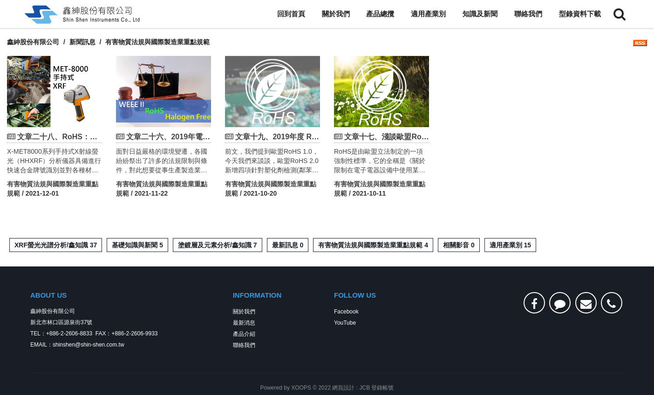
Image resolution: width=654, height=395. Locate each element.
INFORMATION (257, 296)
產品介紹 (244, 335)
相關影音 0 (459, 245)
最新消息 (244, 323)
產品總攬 (380, 14)
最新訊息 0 (288, 245)
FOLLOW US (355, 296)
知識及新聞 (480, 14)
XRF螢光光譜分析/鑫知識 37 (55, 245)
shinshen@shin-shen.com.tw (88, 345)
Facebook (346, 312)
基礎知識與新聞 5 (137, 245)
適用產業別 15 (510, 245)
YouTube (345, 323)
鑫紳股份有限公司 (33, 42)
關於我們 (336, 14)
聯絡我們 (528, 14)
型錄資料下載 (580, 14)
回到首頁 (291, 14)
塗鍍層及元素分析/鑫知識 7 (217, 245)
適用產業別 (428, 14)
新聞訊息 (82, 42)
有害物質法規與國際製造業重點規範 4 (373, 245)
